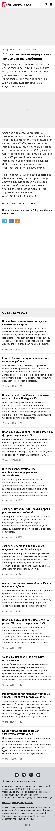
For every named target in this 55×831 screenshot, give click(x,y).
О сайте (6, 802)
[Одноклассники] (17, 221)
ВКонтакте (8, 213)
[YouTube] (38, 775)
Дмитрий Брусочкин (23, 203)
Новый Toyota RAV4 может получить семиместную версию (24, 323)
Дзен (47, 210)
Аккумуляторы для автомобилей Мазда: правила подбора (26, 584)
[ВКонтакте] (11, 221)
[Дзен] (17, 775)
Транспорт (31, 50)
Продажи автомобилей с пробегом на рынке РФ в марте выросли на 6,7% (25, 621)
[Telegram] (4, 221)
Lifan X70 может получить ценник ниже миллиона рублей (26, 360)
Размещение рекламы (22, 802)
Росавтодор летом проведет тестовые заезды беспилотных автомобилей (26, 695)
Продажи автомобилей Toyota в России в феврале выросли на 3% (27, 433)
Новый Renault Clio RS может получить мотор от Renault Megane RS (25, 397)
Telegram (37, 210)
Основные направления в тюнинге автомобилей (23, 658)
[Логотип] (16, 4)
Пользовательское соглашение (17, 816)
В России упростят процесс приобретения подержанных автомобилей (19, 472)
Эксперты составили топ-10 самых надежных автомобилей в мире (23, 547)
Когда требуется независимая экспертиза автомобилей (20, 732)
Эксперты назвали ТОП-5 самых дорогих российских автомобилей (26, 510)
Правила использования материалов (19, 807)
